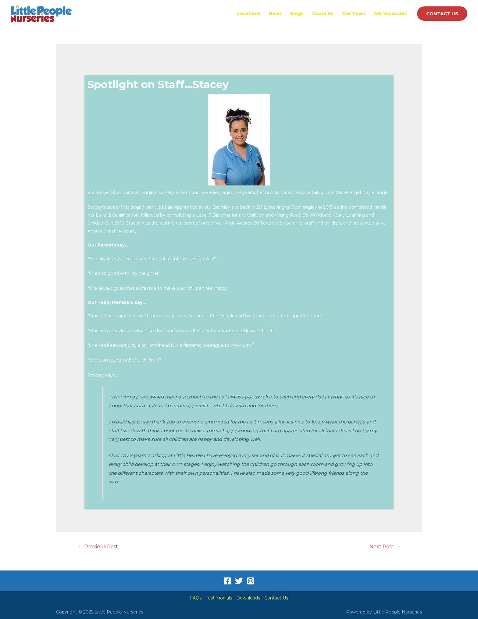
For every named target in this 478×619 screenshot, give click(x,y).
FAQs (196, 598)
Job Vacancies (390, 13)
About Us (323, 13)
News (275, 13)
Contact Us (276, 598)
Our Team (353, 13)
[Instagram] (251, 581)
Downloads (248, 598)
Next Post (384, 546)
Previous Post (98, 546)
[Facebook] (227, 581)
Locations (248, 13)
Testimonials (219, 598)
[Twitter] (239, 581)
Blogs (296, 13)
